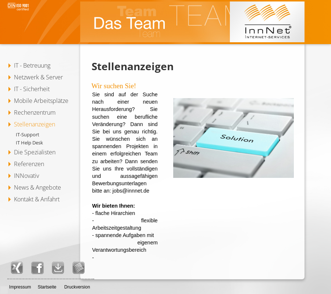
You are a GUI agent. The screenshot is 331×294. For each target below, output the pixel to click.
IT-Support (27, 134)
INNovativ (26, 176)
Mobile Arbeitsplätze (41, 101)
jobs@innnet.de (131, 191)
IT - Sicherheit (32, 89)
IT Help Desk (29, 142)
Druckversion (77, 287)
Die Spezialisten (35, 152)
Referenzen (29, 164)
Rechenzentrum (35, 112)
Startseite (47, 287)
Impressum (20, 287)
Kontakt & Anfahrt (37, 199)
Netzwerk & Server (38, 77)
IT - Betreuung (32, 65)
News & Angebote (37, 187)
